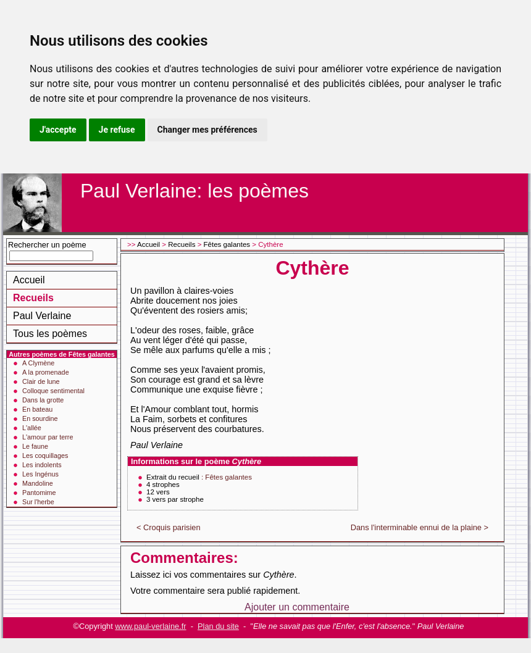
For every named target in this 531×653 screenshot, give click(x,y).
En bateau (37, 409)
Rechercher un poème (47, 244)
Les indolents (42, 464)
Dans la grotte (43, 400)
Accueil (29, 280)
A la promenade (45, 372)
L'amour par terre (47, 437)
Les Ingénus (40, 474)
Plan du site (218, 626)
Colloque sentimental (53, 390)
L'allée (31, 427)
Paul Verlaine (42, 315)
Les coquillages (45, 455)
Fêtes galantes (227, 244)
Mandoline (37, 483)
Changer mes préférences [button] (207, 130)
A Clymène (38, 363)
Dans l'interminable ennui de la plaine (416, 527)
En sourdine (40, 418)
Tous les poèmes (50, 333)
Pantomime (39, 492)
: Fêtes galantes (226, 477)
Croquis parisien (171, 527)
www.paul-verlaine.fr (150, 626)
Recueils (33, 298)
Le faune (35, 446)
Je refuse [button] (117, 130)
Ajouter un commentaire (297, 607)
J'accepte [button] (58, 130)
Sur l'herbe (38, 501)
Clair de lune (41, 381)
